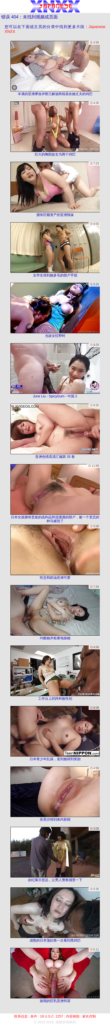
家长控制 (89, 1016)
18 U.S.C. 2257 (51, 1016)
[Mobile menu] (4, 6)
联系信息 (21, 1016)
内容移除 (73, 1016)
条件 (33, 1016)
